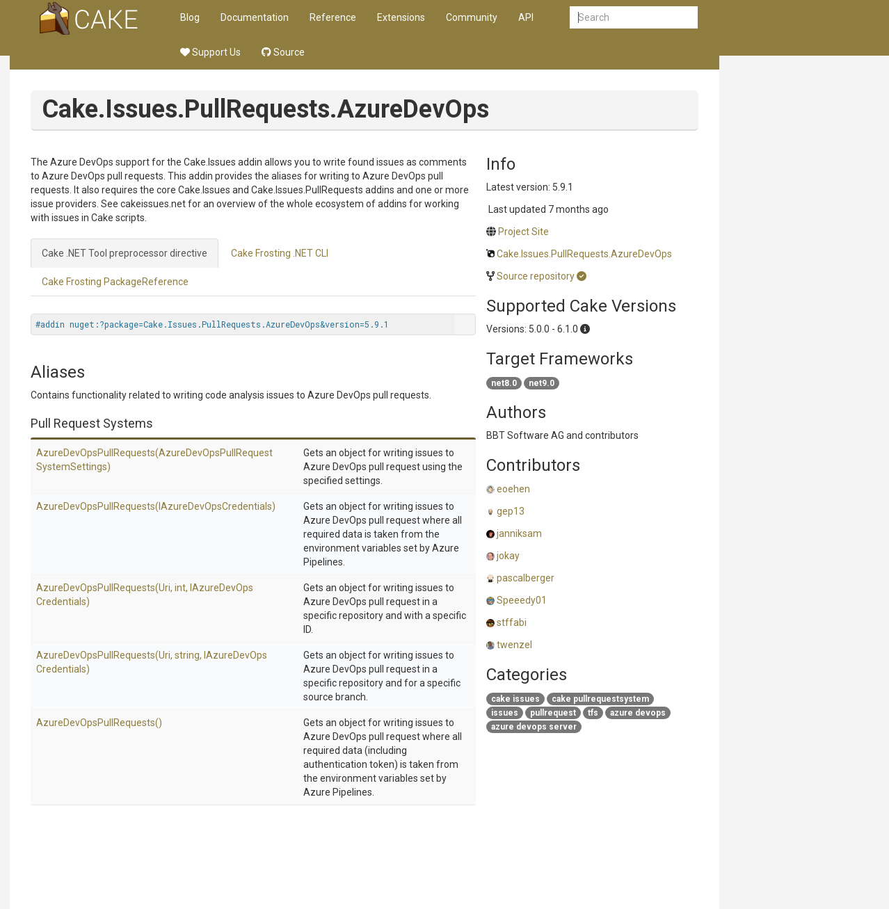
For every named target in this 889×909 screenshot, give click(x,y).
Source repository (536, 276)
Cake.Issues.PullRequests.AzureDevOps (584, 253)
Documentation (255, 17)
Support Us (210, 52)
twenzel (514, 644)
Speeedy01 (522, 600)
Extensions (401, 17)
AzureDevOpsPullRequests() (99, 722)
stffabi (512, 622)
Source (283, 52)
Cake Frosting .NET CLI (279, 253)
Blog (190, 17)
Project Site (523, 231)
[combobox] (633, 17)
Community (471, 17)
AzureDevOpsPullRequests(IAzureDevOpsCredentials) (155, 506)
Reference (333, 17)
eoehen (513, 488)
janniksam (519, 533)
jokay (508, 555)
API (526, 17)
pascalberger (525, 578)
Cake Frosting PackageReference (115, 281)
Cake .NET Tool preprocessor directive (124, 253)
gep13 (510, 511)
